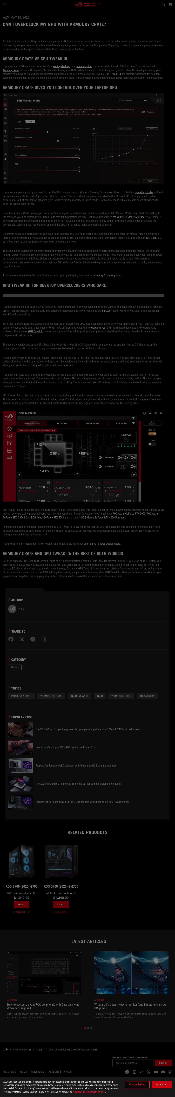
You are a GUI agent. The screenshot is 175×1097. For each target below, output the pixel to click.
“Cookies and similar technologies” (88, 1091)
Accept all (161, 1084)
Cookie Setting (137, 1084)
